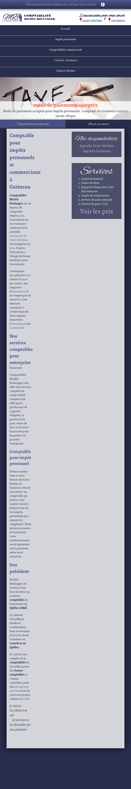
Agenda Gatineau (97, 150)
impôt (24, 279)
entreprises (19, 291)
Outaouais (17, 324)
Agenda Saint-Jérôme (97, 145)
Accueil (65, 29)
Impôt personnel (65, 39)
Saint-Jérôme (92, 21)
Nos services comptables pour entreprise (21, 349)
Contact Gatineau (65, 60)
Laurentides (17, 328)
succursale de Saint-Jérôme (18, 238)
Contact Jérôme (65, 71)
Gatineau (118, 21)
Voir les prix (96, 211)
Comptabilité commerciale (65, 50)
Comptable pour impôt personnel (20, 457)
